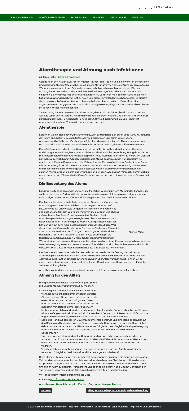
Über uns (137, 17)
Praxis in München (22, 17)
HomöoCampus (43, 406)
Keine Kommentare (69, 77)
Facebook (139, 7)
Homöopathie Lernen (52, 17)
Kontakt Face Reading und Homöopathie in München (145, 7)
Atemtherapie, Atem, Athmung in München (63, 384)
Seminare (98, 17)
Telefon (163, 7)
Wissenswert (118, 17)
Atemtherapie (103, 384)
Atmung (116, 384)
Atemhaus (81, 149)
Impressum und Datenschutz (145, 406)
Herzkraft (46, 390)
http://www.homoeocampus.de (67, 379)
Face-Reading (79, 17)
